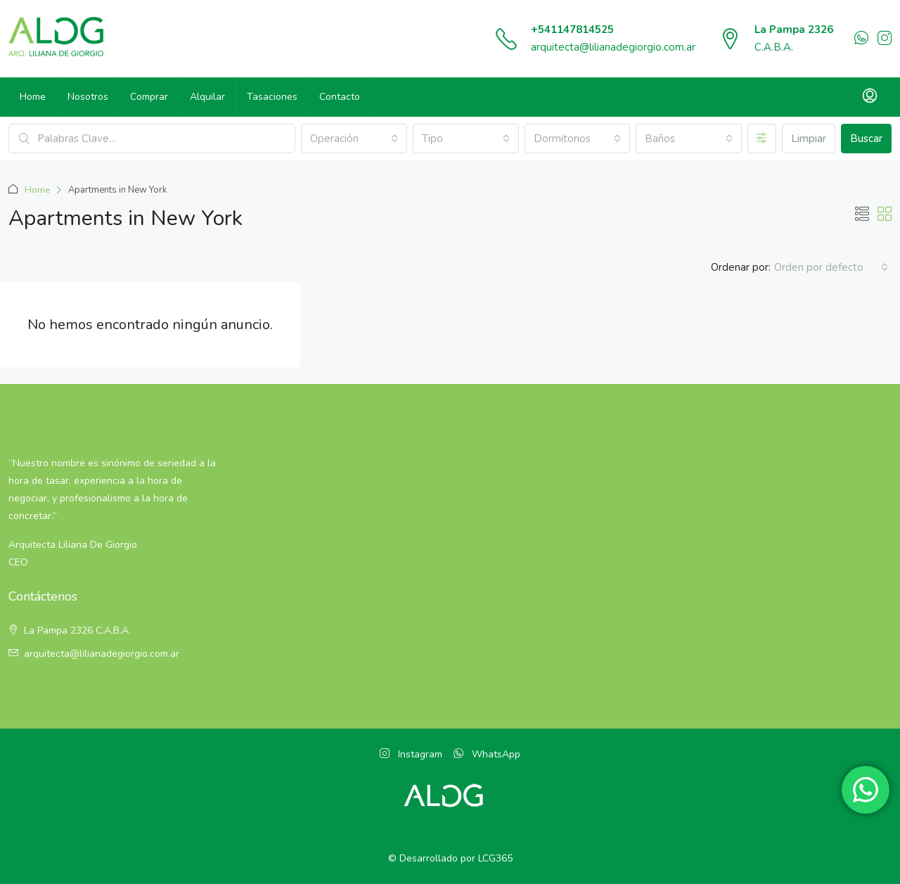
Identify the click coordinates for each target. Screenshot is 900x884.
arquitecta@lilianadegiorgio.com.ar (613, 47)
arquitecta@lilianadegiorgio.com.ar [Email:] (101, 653)
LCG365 (495, 858)
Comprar (149, 96)
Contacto (339, 96)
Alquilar (207, 96)
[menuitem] (870, 97)
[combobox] (354, 138)
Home (33, 96)
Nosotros (88, 96)
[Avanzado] (761, 138)
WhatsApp (487, 754)
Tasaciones (272, 96)
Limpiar (808, 139)
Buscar (866, 139)
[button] (862, 214)
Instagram (411, 754)
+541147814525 (572, 30)
